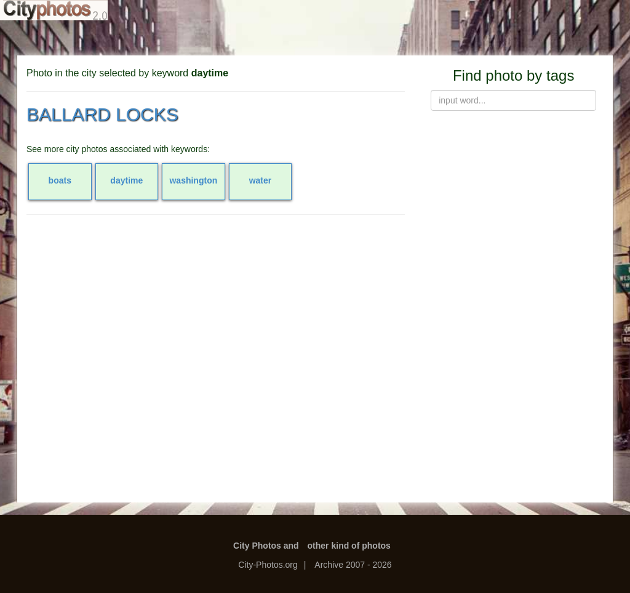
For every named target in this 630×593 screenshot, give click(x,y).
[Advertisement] (216, 313)
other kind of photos (349, 546)
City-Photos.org (267, 565)
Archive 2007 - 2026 (352, 565)
